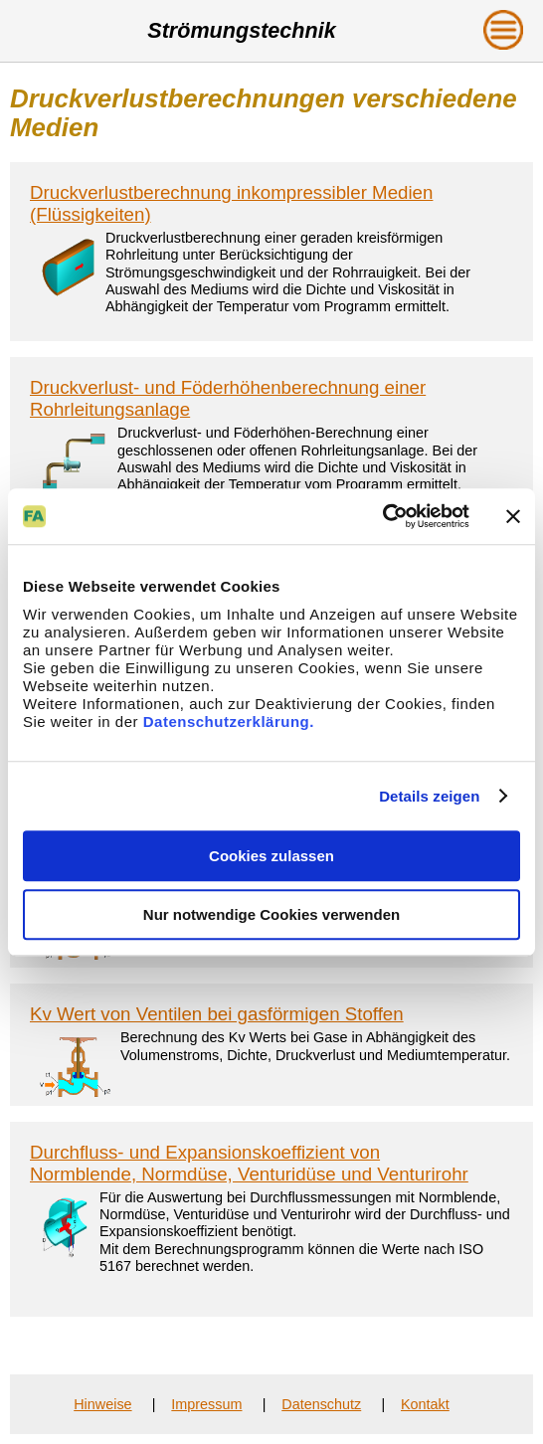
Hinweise (102, 1404)
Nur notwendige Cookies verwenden (271, 914)
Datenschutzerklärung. (228, 721)
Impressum (206, 1404)
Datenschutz (321, 1404)
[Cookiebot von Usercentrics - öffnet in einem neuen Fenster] (382, 516)
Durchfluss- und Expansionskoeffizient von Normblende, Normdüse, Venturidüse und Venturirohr (249, 1163)
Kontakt (425, 1404)
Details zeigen (429, 796)
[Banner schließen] (513, 516)
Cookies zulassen (271, 855)
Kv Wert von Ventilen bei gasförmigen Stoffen (217, 1013)
